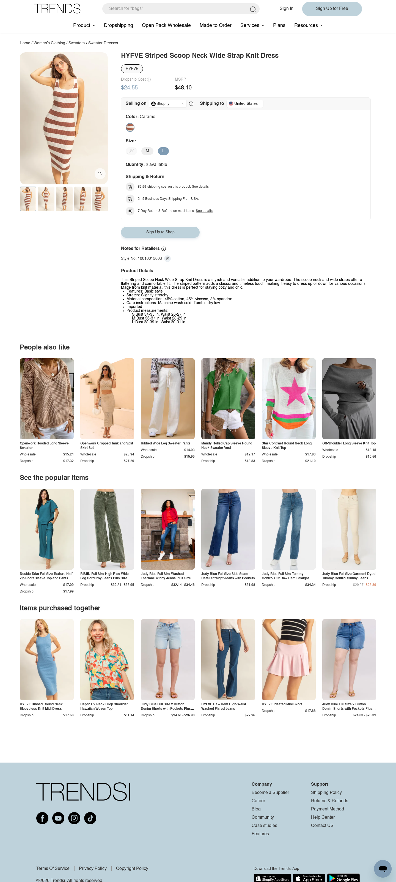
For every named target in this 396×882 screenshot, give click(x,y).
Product (81, 25)
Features (260, 834)
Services (249, 25)
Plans (279, 25)
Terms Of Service (53, 869)
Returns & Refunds (329, 801)
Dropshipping (118, 25)
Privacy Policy (93, 869)
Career (258, 801)
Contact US (322, 826)
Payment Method (327, 809)
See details (200, 187)
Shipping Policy (326, 793)
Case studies (264, 826)
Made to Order (216, 25)
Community (263, 817)
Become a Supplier (270, 793)
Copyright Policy (132, 869)
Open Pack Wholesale (166, 25)
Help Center (323, 817)
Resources (306, 25)
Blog (256, 809)
